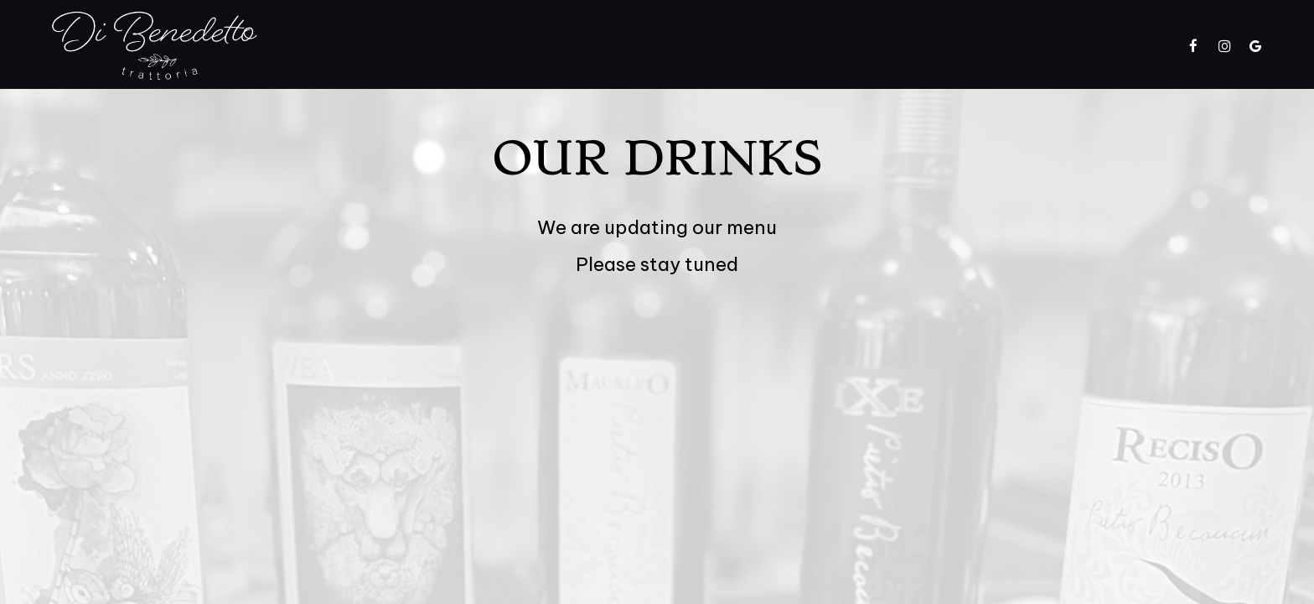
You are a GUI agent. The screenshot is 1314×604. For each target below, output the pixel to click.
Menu (565, 46)
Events (789, 46)
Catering (714, 46)
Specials (634, 46)
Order (1071, 46)
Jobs (1012, 46)
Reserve (1138, 46)
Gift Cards (939, 46)
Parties (858, 46)
